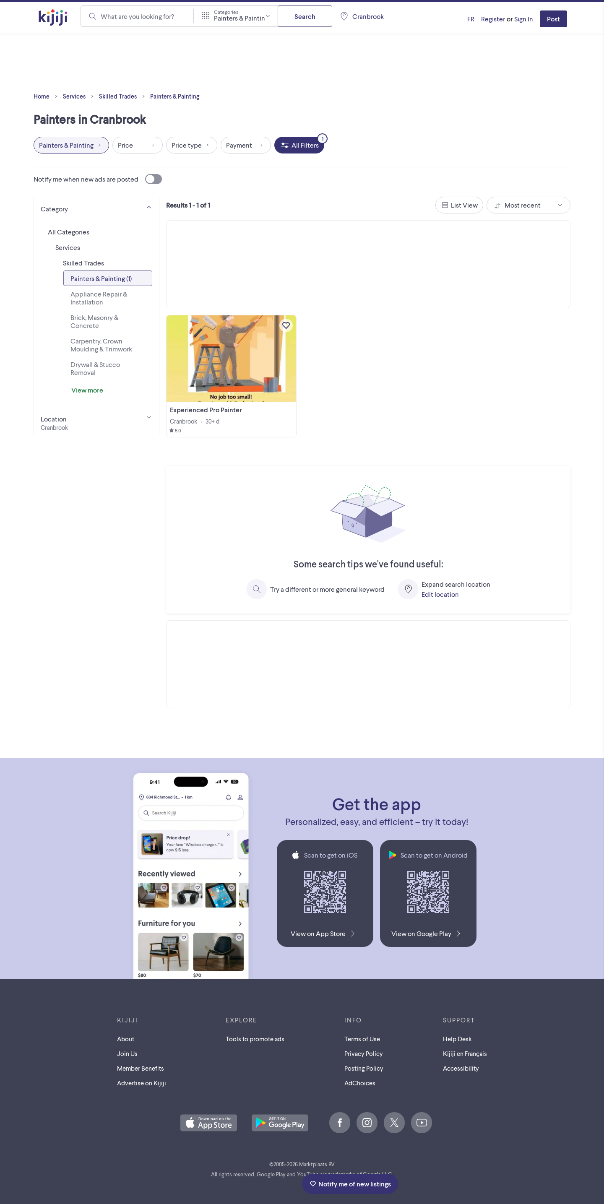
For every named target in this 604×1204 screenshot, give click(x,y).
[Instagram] (367, 1122)
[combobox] (236, 16)
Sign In (523, 19)
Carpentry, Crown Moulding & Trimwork (101, 345)
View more (87, 390)
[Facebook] (339, 1122)
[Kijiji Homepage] (53, 18)
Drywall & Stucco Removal (95, 368)
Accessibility (461, 1068)
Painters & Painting (174, 96)
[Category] (96, 207)
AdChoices (359, 1083)
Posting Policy (363, 1068)
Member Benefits (140, 1068)
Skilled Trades (123, 96)
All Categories (68, 232)
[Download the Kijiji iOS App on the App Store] (325, 935)
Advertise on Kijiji (141, 1083)
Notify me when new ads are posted (98, 179)
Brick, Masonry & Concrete (94, 321)
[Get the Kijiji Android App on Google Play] (428, 935)
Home (47, 96)
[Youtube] (421, 1122)
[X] (394, 1122)
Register (493, 19)
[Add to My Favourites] (286, 325)
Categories (226, 12)
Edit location (440, 594)
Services (80, 96)
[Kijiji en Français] (470, 19)
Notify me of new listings (350, 1184)
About (125, 1039)
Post (553, 19)
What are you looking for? (137, 16)
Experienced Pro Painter (206, 409)
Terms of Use (362, 1039)
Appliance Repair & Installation (98, 298)
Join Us (127, 1053)
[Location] (96, 421)
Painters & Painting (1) (101, 278)
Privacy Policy (363, 1053)
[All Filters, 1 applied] (299, 145)
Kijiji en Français (465, 1053)
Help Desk (457, 1039)
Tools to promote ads (255, 1039)
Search (304, 16)
